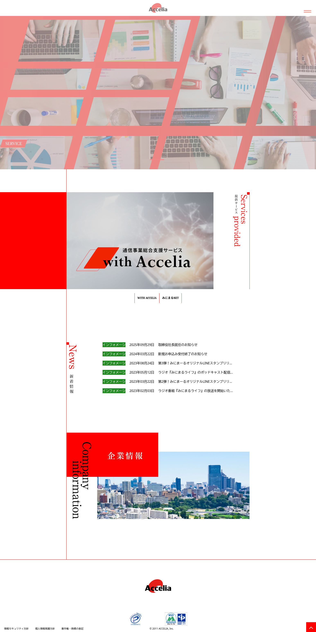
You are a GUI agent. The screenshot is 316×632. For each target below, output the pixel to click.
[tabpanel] (158, 92)
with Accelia (146, 298)
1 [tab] (155, 165)
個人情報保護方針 (45, 628)
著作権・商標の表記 (72, 628)
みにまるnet (170, 298)
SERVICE (13, 143)
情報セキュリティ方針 (16, 628)
